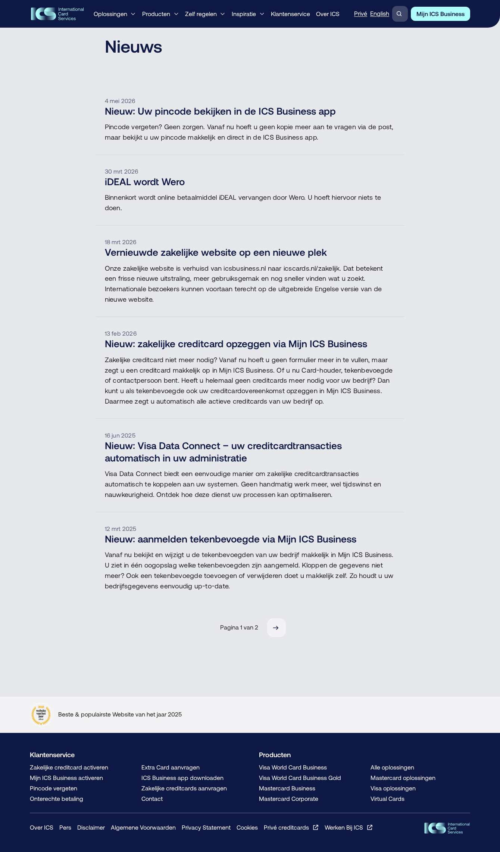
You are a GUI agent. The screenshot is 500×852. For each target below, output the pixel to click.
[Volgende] (276, 627)
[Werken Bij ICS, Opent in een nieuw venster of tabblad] (349, 827)
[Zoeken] (400, 14)
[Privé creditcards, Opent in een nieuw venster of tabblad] (291, 827)
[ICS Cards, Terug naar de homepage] (447, 828)
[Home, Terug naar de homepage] (57, 13)
